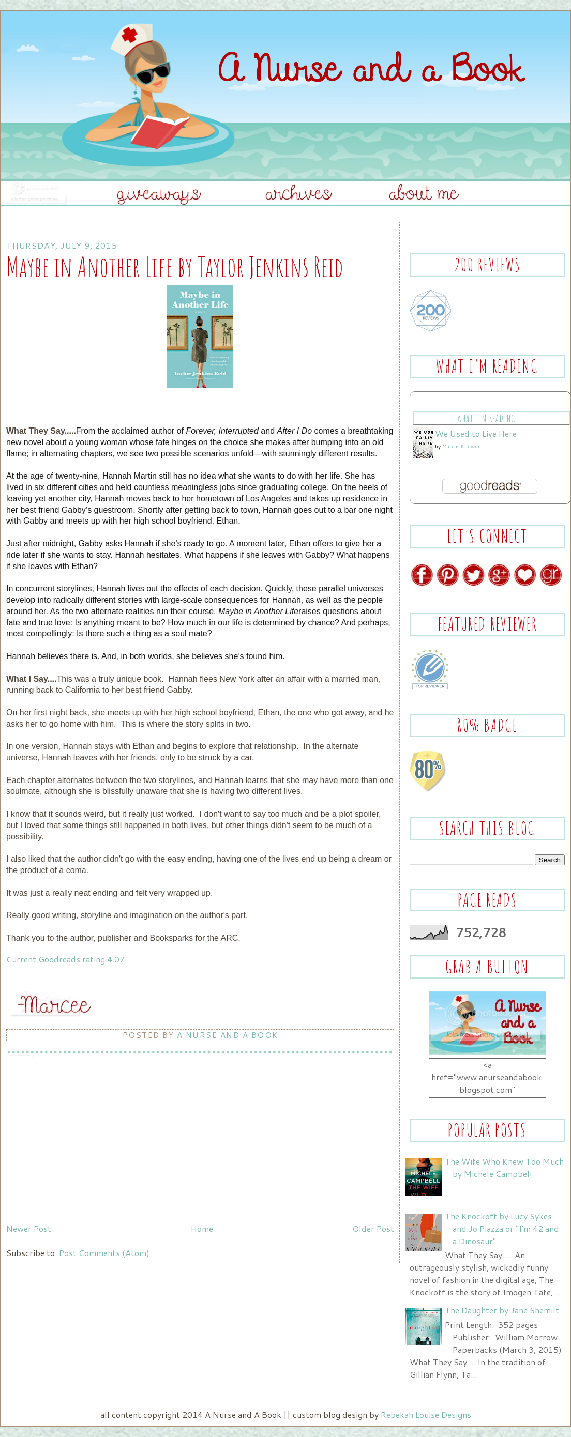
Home (202, 1228)
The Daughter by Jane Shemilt (502, 1310)
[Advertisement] (83, 1147)
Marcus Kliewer (461, 446)
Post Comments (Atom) (104, 1253)
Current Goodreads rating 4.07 (65, 959)
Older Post (373, 1228)
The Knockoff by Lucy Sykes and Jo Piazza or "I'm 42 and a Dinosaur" (502, 1228)
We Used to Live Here (476, 433)
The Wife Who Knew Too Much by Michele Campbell (504, 1167)
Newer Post (28, 1228)
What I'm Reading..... (491, 418)
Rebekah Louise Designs (426, 1414)
